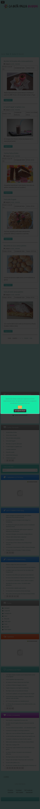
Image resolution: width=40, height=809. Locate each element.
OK (20, 407)
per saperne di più (20, 410)
